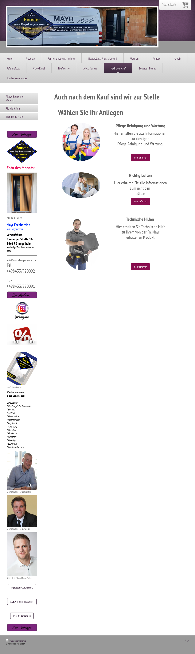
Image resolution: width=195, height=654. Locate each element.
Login (187, 640)
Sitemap (23, 641)
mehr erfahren (140, 157)
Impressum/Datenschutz (22, 587)
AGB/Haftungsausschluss (21, 601)
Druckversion (12, 641)
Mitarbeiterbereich (22, 615)
